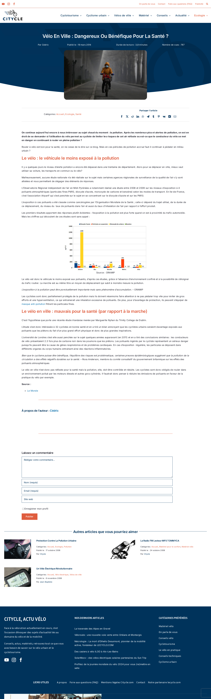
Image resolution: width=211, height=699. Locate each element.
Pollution (68, 547)
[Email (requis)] (97, 490)
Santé (78, 114)
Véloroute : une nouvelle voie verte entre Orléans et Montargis (108, 635)
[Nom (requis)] (97, 482)
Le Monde (32, 390)
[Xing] (169, 116)
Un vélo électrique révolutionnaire (54, 568)
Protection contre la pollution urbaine (56, 540)
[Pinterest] (158, 116)
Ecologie (69, 114)
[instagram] (8, 4)
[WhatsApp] (142, 116)
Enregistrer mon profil (36, 508)
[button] (207, 4)
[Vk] (164, 116)
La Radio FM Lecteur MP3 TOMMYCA (159, 540)
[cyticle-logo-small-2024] (12, 11)
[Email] (175, 116)
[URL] (97, 499)
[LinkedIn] (137, 116)
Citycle (43, 554)
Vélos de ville (76, 574)
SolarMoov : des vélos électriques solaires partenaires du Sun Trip (110, 657)
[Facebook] (121, 116)
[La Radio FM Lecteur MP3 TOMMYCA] (121, 541)
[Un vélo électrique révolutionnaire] (17, 569)
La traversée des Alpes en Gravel (92, 628)
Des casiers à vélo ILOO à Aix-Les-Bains (96, 651)
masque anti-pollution (33, 304)
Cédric (45, 44)
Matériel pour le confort (170, 547)
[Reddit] (132, 116)
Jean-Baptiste (46, 582)
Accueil (60, 114)
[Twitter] (127, 116)
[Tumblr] (153, 116)
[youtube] (3, 4)
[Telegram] (148, 116)
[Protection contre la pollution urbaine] (17, 541)
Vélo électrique (62, 574)
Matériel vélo (187, 547)
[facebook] (14, 4)
